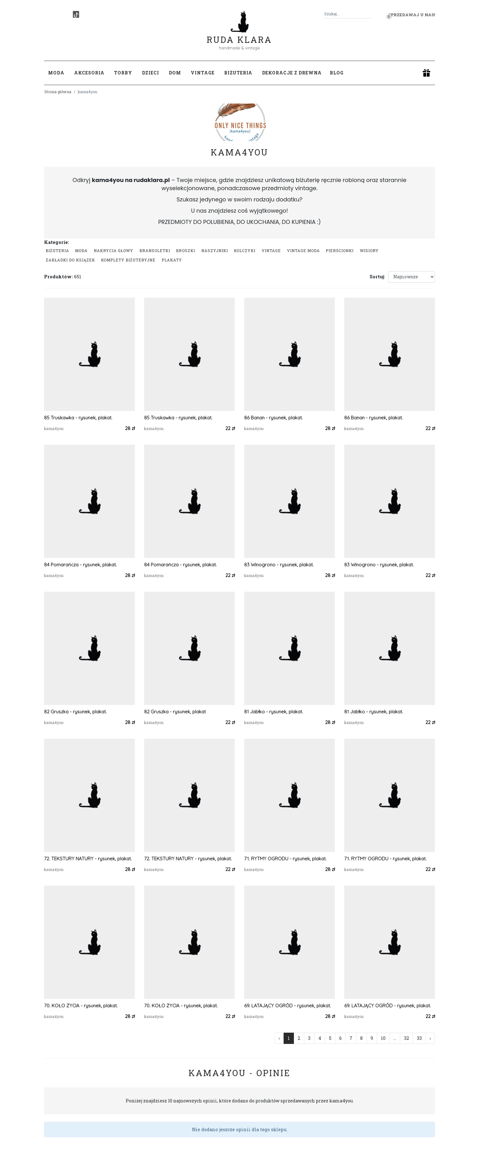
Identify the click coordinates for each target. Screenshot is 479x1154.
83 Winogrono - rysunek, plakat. (279, 565)
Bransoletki (154, 250)
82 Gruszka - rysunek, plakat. (75, 712)
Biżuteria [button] (238, 73)
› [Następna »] (430, 1038)
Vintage (271, 250)
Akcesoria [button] (89, 73)
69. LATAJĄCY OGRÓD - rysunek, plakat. (287, 1006)
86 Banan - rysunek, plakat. (273, 418)
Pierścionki (340, 250)
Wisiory (369, 250)
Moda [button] (56, 73)
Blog (337, 73)
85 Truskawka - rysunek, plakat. (78, 418)
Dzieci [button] (150, 73)
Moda (81, 250)
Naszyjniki (214, 250)
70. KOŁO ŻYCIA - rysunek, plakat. (81, 1006)
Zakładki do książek (70, 259)
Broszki (185, 250)
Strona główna (57, 91)
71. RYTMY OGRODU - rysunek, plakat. (285, 859)
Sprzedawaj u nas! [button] (411, 15)
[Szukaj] (368, 13)
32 (406, 1038)
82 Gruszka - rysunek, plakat (175, 712)
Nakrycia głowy (113, 250)
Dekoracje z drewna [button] (292, 73)
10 (383, 1038)
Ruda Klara (239, 34)
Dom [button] (175, 73)
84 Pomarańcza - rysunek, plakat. (80, 565)
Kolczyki (244, 250)
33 (419, 1038)
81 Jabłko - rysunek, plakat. (273, 712)
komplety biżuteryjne (128, 259)
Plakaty (172, 259)
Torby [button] (123, 73)
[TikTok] (76, 14)
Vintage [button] (202, 73)
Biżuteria (57, 250)
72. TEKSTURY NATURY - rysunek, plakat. (88, 859)
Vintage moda (303, 250)
